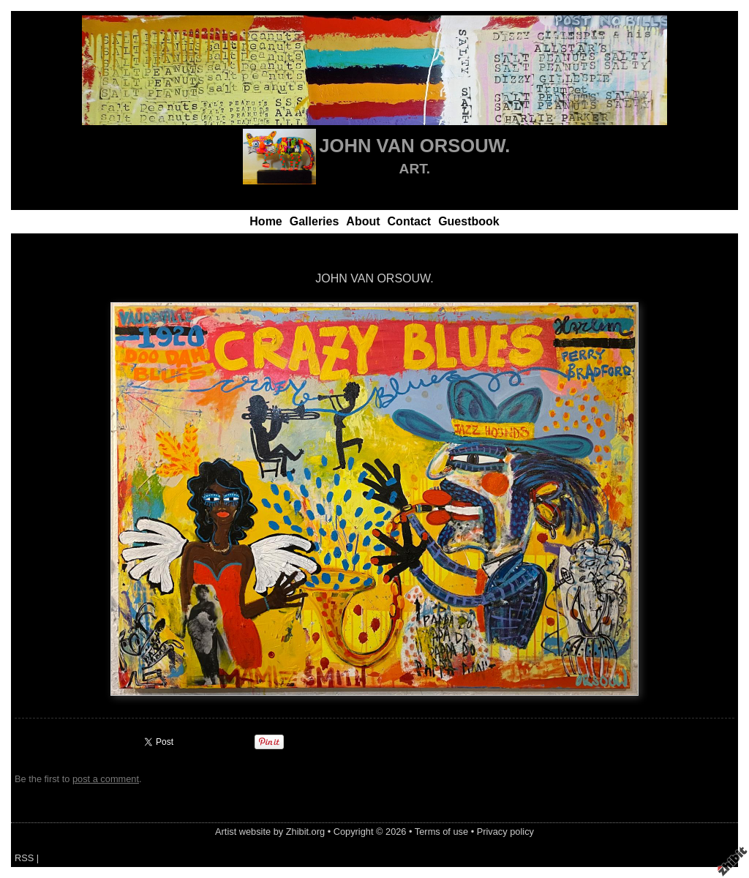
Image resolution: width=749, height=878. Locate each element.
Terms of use (441, 831)
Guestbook (469, 221)
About (363, 221)
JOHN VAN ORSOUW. (414, 145)
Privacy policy (505, 831)
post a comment (105, 778)
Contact (410, 221)
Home (265, 221)
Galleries (314, 221)
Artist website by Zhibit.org (270, 831)
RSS (24, 857)
